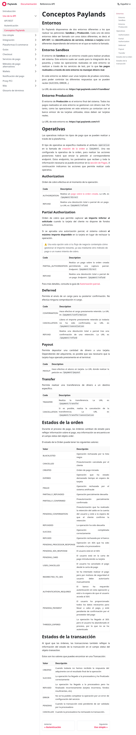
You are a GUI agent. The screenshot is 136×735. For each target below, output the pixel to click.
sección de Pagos (98, 162)
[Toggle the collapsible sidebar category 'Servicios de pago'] (36, 59)
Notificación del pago (13, 76)
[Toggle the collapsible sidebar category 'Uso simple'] (36, 35)
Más (5, 85)
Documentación (29, 4)
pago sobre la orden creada (84, 193)
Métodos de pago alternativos (11, 65)
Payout (121, 49)
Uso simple (8, 35)
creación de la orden (73, 148)
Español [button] (122, 4)
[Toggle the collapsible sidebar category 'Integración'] (36, 40)
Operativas (120, 31)
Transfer (121, 53)
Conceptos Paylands (14, 30)
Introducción (9, 11)
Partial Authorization (123, 40)
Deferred (122, 45)
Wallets (6, 71)
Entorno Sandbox (121, 18)
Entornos (120, 13)
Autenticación (11, 25)
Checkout (7, 54)
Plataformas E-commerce (15, 44)
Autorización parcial (90, 283)
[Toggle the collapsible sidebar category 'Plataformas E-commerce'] (36, 45)
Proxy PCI (7, 80)
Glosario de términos (13, 90)
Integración (8, 39)
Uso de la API (9, 16)
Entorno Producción (122, 25)
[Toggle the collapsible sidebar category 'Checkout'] (36, 54)
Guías (5, 49)
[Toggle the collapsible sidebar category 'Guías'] (36, 49)
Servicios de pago (11, 59)
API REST (8, 20)
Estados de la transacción (121, 62)
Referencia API (47, 4)
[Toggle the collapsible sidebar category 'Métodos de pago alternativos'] (36, 65)
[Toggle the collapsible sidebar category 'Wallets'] (36, 71)
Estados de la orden (124, 57)
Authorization (123, 35)
